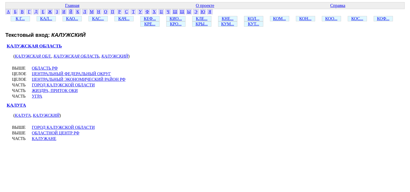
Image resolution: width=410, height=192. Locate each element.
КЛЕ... (201, 18)
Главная (72, 5)
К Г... (20, 18)
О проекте (205, 5)
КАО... (72, 18)
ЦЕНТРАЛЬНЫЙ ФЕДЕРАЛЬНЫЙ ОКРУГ (71, 73)
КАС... (98, 18)
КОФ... (383, 18)
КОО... (331, 18)
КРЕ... (149, 24)
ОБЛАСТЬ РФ (45, 68)
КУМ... (227, 24)
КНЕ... (228, 18)
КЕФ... (150, 18)
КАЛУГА (16, 105)
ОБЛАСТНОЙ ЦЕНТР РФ (55, 133)
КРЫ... (202, 24)
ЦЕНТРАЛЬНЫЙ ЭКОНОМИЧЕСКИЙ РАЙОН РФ (78, 79)
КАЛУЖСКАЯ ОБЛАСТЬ (34, 46)
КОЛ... (254, 18)
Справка (337, 5)
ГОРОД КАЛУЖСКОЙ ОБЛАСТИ (63, 85)
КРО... (175, 24)
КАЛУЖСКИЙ (115, 56)
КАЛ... (46, 18)
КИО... (176, 18)
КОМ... (279, 18)
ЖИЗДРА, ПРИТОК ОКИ (55, 90)
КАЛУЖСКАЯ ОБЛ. (33, 56)
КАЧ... (123, 18)
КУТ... (253, 24)
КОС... (357, 18)
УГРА (37, 96)
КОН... (305, 18)
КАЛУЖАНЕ (44, 138)
